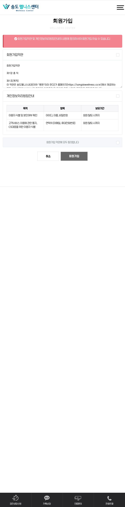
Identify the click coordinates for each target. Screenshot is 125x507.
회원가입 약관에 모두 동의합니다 (62, 142)
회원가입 (74, 156)
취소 (48, 156)
